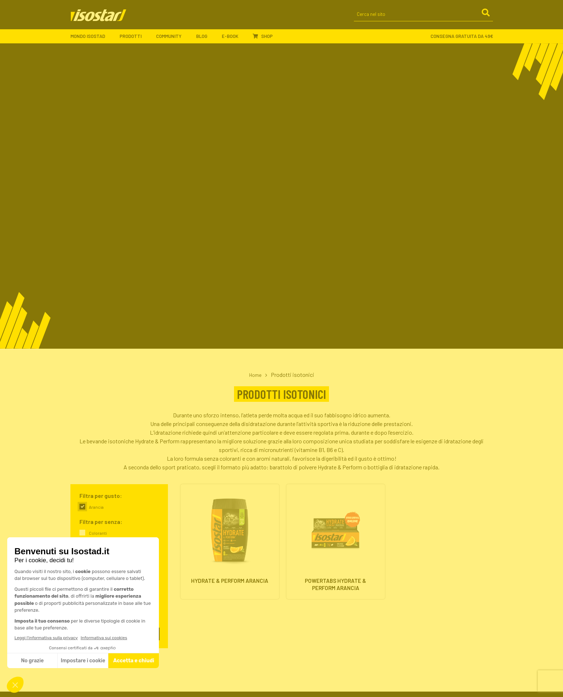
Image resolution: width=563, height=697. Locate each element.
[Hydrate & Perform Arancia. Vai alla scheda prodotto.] (230, 543)
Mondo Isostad (91, 40)
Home (255, 374)
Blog (205, 40)
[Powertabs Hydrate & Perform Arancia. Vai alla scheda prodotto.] (335, 543)
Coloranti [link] (98, 533)
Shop (263, 39)
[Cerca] (485, 18)
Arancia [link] (96, 507)
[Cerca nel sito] (423, 18)
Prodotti (134, 40)
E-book (234, 40)
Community (172, 40)
